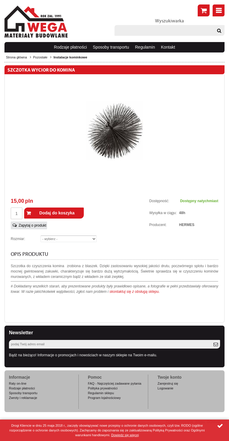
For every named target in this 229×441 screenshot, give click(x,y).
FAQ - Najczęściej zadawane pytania (114, 383)
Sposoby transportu (111, 47)
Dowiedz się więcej (125, 435)
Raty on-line (18, 383)
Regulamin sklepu (101, 393)
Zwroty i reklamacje (23, 398)
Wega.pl (36, 21)
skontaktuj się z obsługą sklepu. (134, 292)
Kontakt (168, 47)
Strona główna (16, 57)
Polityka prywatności (103, 388)
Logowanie (165, 388)
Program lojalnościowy (104, 398)
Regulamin (145, 47)
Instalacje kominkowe (70, 57)
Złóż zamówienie (204, 10)
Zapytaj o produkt (32, 225)
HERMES (186, 225)
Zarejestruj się (167, 383)
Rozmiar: (18, 239)
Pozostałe (40, 57)
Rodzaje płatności (70, 47)
